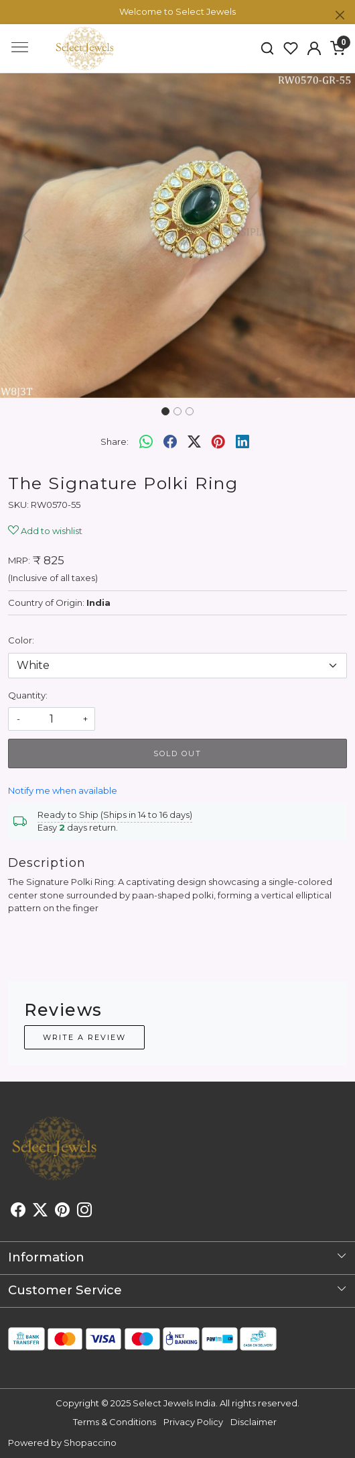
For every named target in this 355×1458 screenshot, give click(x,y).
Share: (114, 441)
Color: (21, 640)
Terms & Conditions (114, 1421)
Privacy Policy (193, 1421)
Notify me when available (62, 790)
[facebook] (170, 441)
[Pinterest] (62, 1212)
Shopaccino (90, 1442)
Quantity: (28, 695)
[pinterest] (218, 441)
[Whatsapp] (146, 441)
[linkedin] (242, 441)
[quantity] (51, 719)
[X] (40, 1212)
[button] (314, 48)
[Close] (340, 15)
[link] (267, 48)
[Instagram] (84, 1212)
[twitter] (194, 441)
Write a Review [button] (84, 1037)
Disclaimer (253, 1421)
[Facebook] (18, 1212)
